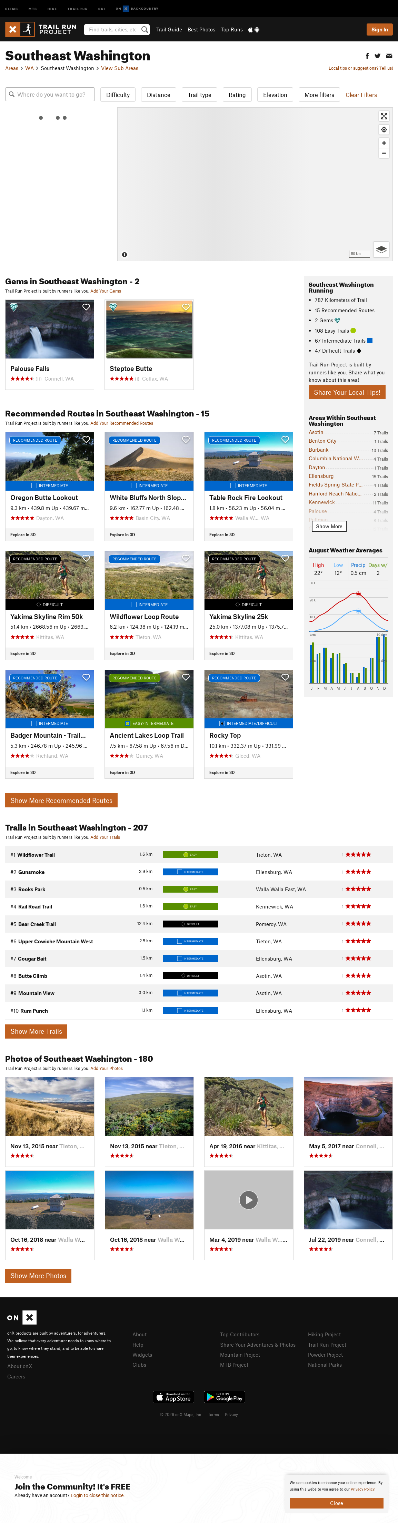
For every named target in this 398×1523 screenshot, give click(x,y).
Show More (329, 526)
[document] (337, 1494)
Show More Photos (38, 1275)
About (139, 1334)
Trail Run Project (327, 1345)
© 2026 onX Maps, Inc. (181, 1414)
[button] (367, 55)
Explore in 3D (23, 534)
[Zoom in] (384, 143)
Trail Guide (169, 29)
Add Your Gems (105, 291)
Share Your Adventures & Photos (258, 1345)
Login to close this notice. (98, 1495)
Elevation (275, 94)
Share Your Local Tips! (347, 392)
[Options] (381, 249)
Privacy (231, 1414)
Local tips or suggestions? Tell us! (361, 68)
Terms (213, 1414)
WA (29, 68)
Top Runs (232, 29)
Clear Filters (361, 94)
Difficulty (118, 94)
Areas (11, 68)
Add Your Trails (105, 837)
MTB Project (234, 1365)
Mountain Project (240, 1355)
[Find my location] (384, 130)
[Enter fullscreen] (384, 116)
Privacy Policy (363, 1489)
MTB (33, 8)
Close (336, 1503)
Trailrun (78, 8)
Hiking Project (324, 1334)
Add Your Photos (106, 1068)
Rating (237, 94)
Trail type (199, 94)
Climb (11, 8)
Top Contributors (239, 1334)
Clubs (139, 1365)
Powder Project (325, 1355)
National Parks (325, 1365)
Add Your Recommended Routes (121, 423)
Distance (158, 94)
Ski (102, 8)
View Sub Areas (119, 68)
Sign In (379, 29)
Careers (16, 1376)
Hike (52, 8)
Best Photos (201, 29)
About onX (19, 1366)
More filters (319, 94)
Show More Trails (36, 1031)
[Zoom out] (384, 153)
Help (137, 1345)
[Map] (255, 184)
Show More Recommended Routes (61, 800)
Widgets (142, 1355)
